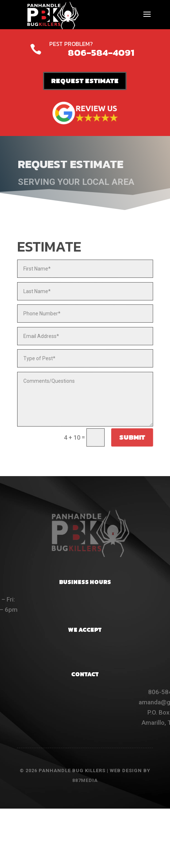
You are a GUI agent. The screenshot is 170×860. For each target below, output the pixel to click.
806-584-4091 (101, 52)
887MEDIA (85, 780)
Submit (131, 437)
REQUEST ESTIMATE (85, 80)
